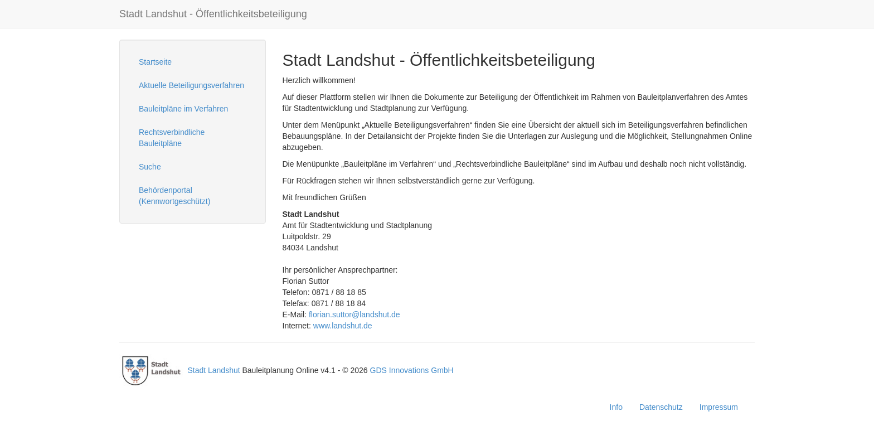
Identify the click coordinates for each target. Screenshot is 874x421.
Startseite (155, 61)
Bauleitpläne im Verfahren (183, 108)
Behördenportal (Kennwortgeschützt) (174, 196)
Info (616, 407)
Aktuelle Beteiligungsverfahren (191, 85)
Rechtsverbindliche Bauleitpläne (172, 138)
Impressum (719, 407)
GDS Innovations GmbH (412, 370)
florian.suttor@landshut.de (354, 314)
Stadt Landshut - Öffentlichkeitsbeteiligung (213, 14)
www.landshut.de (342, 325)
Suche (150, 166)
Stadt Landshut (213, 370)
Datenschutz (661, 407)
